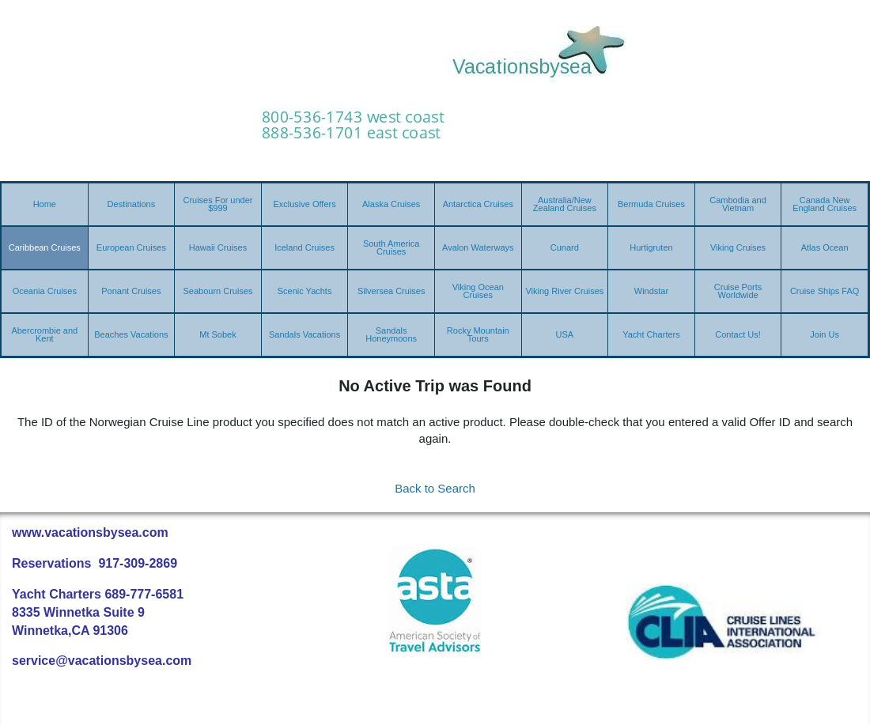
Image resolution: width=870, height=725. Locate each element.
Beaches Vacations (131, 334)
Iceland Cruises (304, 247)
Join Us (824, 334)
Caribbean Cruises (45, 247)
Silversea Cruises (391, 291)
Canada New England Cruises (824, 204)
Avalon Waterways (477, 247)
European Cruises (131, 247)
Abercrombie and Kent (44, 334)
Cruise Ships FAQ (824, 291)
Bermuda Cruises (651, 204)
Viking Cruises (738, 247)
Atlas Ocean (825, 247)
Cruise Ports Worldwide (738, 291)
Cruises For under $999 (217, 204)
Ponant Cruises (131, 291)
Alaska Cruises (391, 204)
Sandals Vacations (304, 334)
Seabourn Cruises (217, 291)
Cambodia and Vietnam (737, 204)
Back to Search (435, 488)
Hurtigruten (651, 247)
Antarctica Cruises (478, 204)
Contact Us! (737, 334)
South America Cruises (391, 247)
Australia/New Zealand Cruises (564, 204)
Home (44, 204)
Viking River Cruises (564, 291)
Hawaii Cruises (218, 247)
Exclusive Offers (304, 204)
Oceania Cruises (45, 291)
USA (565, 334)
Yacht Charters (651, 334)
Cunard (564, 247)
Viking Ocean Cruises (478, 291)
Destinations (132, 204)
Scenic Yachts (305, 291)
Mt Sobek (217, 334)
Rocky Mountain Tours (478, 334)
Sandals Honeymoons (391, 334)
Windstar (651, 291)
